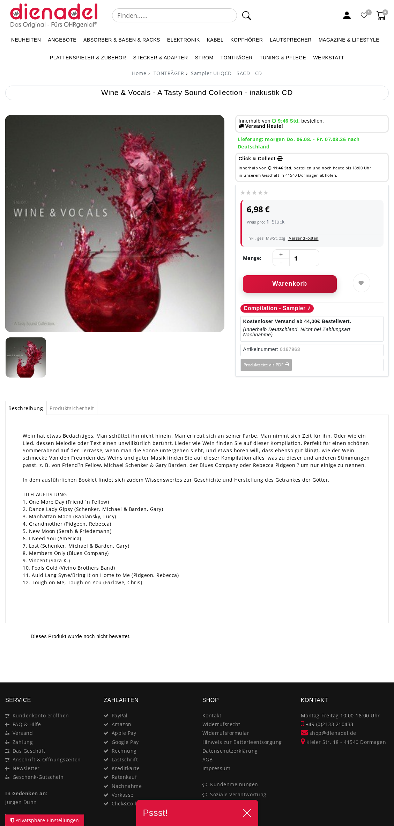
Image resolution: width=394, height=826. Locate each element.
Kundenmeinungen (234, 784)
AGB (207, 759)
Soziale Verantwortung (238, 794)
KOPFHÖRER (246, 40)
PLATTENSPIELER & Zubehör (88, 57)
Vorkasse (123, 794)
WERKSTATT (328, 57)
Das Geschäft (29, 750)
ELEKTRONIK (183, 40)
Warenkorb (289, 283)
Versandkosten (303, 238)
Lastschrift (125, 759)
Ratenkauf (124, 777)
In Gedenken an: (26, 793)
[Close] (380, 657)
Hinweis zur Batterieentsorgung (242, 742)
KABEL (215, 40)
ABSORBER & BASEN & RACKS (121, 40)
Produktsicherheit (72, 408)
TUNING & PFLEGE (283, 57)
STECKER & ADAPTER (160, 57)
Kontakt (212, 715)
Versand (23, 733)
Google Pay (125, 742)
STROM (204, 57)
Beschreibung (25, 408)
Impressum (216, 768)
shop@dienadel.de (328, 733)
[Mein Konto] (347, 15)
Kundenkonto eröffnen (41, 715)
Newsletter (26, 768)
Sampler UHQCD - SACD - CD (225, 73)
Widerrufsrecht (221, 724)
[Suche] (246, 15)
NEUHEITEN (26, 40)
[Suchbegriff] (174, 15)
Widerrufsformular (226, 733)
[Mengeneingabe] (296, 258)
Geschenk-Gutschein (38, 777)
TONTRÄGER (237, 57)
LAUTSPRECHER (291, 40)
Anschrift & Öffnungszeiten (47, 759)
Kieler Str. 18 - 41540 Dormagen (343, 742)
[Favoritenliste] (364, 15)
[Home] (139, 73)
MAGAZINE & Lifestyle (349, 40)
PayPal (120, 715)
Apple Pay (124, 733)
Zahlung (23, 742)
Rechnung (124, 750)
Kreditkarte (126, 768)
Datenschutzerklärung (230, 750)
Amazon (122, 724)
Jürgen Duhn (21, 802)
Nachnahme (127, 786)
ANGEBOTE (62, 40)
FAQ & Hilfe (27, 724)
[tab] (25, 408)
